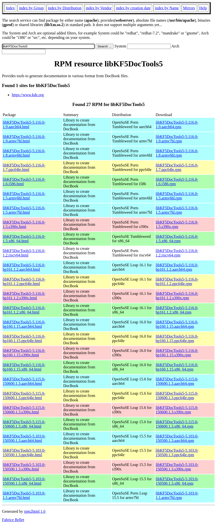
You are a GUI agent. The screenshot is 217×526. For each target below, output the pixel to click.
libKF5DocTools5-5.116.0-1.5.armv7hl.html (24, 210)
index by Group (31, 8)
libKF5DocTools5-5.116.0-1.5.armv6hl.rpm (177, 196)
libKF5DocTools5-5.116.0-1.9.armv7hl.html (24, 139)
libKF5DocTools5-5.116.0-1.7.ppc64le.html (24, 167)
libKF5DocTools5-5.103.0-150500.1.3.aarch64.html (24, 438)
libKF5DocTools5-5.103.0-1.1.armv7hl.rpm (177, 495)
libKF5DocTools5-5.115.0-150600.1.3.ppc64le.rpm (177, 395)
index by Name (167, 8)
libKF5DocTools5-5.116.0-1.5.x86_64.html (24, 238)
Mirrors (189, 8)
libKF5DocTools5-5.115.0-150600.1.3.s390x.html (24, 410)
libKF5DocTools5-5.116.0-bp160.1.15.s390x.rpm (177, 352)
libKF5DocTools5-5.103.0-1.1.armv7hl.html (24, 495)
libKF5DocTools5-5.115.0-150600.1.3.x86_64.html (24, 424)
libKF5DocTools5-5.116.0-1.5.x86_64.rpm (177, 238)
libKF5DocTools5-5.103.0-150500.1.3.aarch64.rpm (177, 438)
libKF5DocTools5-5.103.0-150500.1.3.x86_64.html (24, 481)
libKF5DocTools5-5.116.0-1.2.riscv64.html (24, 253)
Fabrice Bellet (13, 520)
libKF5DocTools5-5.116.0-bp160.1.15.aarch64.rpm (177, 324)
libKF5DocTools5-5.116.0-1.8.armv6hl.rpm (177, 153)
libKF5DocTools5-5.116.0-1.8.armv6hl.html (24, 153)
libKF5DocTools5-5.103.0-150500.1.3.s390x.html (24, 467)
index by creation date (133, 8)
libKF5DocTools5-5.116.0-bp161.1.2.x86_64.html (24, 310)
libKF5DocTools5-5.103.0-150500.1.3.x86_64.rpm (177, 481)
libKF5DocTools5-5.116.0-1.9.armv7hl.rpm (177, 139)
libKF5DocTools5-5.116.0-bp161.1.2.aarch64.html (24, 267)
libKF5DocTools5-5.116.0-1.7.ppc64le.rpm (177, 167)
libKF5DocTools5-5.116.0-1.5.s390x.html (24, 224)
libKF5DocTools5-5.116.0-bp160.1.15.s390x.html (24, 352)
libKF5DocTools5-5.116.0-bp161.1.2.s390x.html (24, 295)
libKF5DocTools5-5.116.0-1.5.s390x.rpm (177, 224)
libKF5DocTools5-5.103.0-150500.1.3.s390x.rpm (177, 467)
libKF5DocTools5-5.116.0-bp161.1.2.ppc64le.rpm (177, 281)
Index (10, 8)
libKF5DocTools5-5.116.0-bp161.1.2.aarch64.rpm (177, 267)
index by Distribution (65, 8)
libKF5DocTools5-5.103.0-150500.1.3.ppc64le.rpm (177, 452)
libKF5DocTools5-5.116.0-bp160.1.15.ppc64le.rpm (177, 338)
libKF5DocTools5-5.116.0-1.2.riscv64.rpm (177, 253)
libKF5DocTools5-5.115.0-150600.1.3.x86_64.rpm (177, 424)
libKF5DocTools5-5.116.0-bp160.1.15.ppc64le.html (24, 338)
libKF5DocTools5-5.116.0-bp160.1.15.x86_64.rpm (177, 367)
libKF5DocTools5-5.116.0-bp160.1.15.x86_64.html (24, 367)
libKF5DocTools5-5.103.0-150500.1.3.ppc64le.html (24, 452)
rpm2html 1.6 (34, 511)
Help (203, 8)
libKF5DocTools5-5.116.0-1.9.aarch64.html (24, 124)
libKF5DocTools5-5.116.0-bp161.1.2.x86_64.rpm (177, 310)
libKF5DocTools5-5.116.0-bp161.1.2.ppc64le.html (24, 281)
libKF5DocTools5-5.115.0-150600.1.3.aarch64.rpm (177, 381)
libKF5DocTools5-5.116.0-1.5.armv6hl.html (24, 196)
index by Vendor (99, 8)
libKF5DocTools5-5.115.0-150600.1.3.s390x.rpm (177, 410)
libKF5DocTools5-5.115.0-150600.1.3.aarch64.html (24, 381)
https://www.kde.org (28, 95)
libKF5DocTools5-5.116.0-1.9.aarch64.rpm (177, 124)
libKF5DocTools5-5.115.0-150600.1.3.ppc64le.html (24, 395)
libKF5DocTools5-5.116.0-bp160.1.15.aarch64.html (24, 324)
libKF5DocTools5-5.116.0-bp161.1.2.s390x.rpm (177, 295)
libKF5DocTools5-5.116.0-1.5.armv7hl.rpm (177, 210)
